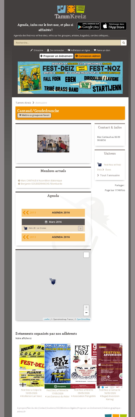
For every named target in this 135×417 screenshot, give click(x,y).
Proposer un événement (89, 408)
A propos (21, 408)
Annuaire (41, 102)
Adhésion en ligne (79, 50)
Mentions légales (69, 408)
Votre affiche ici (23, 338)
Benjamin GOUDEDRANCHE (35, 183)
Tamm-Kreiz (23, 102)
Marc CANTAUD (29, 180)
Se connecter (55, 50)
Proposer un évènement (56, 56)
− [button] (86, 313)
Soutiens (51, 408)
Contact (42, 408)
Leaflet (47, 319)
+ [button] (86, 307)
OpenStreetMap (83, 319)
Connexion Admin (87, 56)
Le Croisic (41, 228)
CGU (58, 408)
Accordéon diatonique (50, 180)
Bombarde (56, 183)
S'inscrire (36, 50)
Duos (108, 169)
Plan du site (32, 408)
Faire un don (102, 50)
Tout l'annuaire (108, 175)
